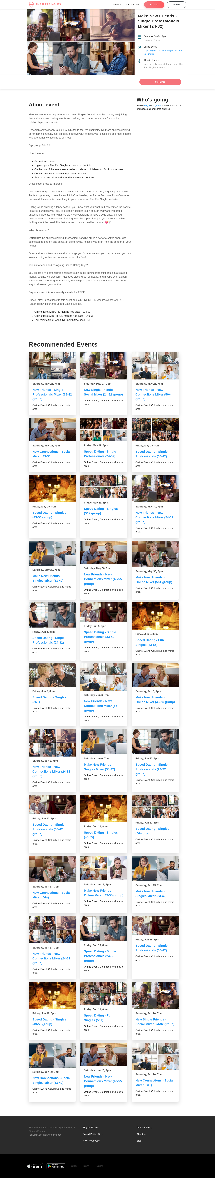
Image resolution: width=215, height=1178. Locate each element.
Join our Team (133, 4)
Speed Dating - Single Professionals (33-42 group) (100, 636)
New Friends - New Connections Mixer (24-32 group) (154, 517)
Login (147, 105)
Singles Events (91, 1127)
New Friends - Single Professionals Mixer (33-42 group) (52, 394)
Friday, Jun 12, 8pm (147, 758)
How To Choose (91, 1140)
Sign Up (154, 5)
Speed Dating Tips (92, 1134)
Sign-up (157, 105)
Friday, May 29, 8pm (96, 445)
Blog (139, 1140)
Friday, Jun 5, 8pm (43, 631)
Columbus (116, 4)
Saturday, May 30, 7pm (149, 506)
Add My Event (144, 1127)
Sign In (176, 5)
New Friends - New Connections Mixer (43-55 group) (103, 579)
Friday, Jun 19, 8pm (96, 945)
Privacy (73, 1166)
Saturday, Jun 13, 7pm (45, 886)
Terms (86, 1166)
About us (141, 1134)
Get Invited (160, 82)
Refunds (99, 1166)
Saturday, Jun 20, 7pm (149, 1013)
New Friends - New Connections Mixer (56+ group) (153, 394)
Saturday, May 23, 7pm (46, 383)
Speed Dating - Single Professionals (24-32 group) (152, 769)
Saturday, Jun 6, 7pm (97, 695)
